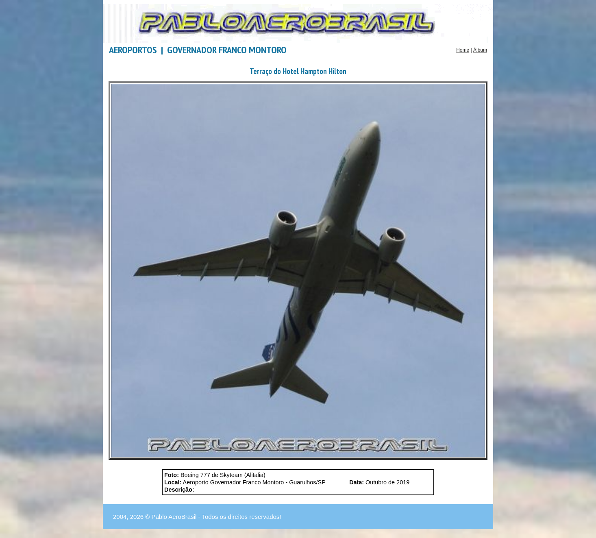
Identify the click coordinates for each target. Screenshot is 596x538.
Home (462, 50)
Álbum (480, 50)
